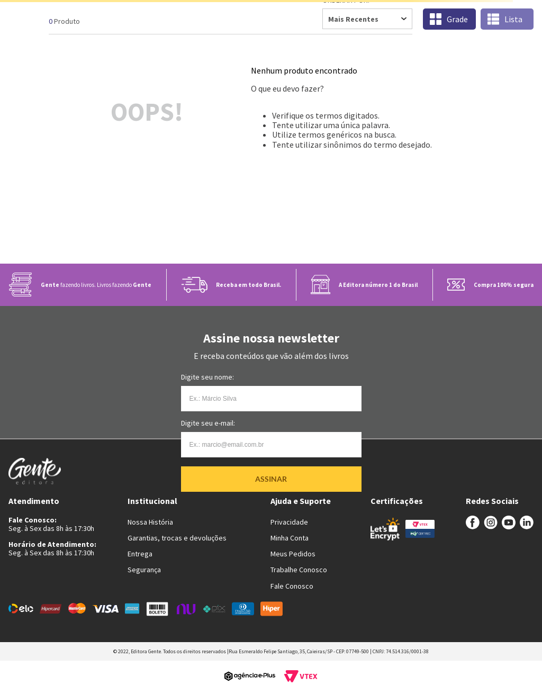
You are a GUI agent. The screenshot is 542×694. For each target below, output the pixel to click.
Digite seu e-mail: (208, 423)
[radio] (449, 19)
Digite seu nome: (207, 377)
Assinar (271, 478)
